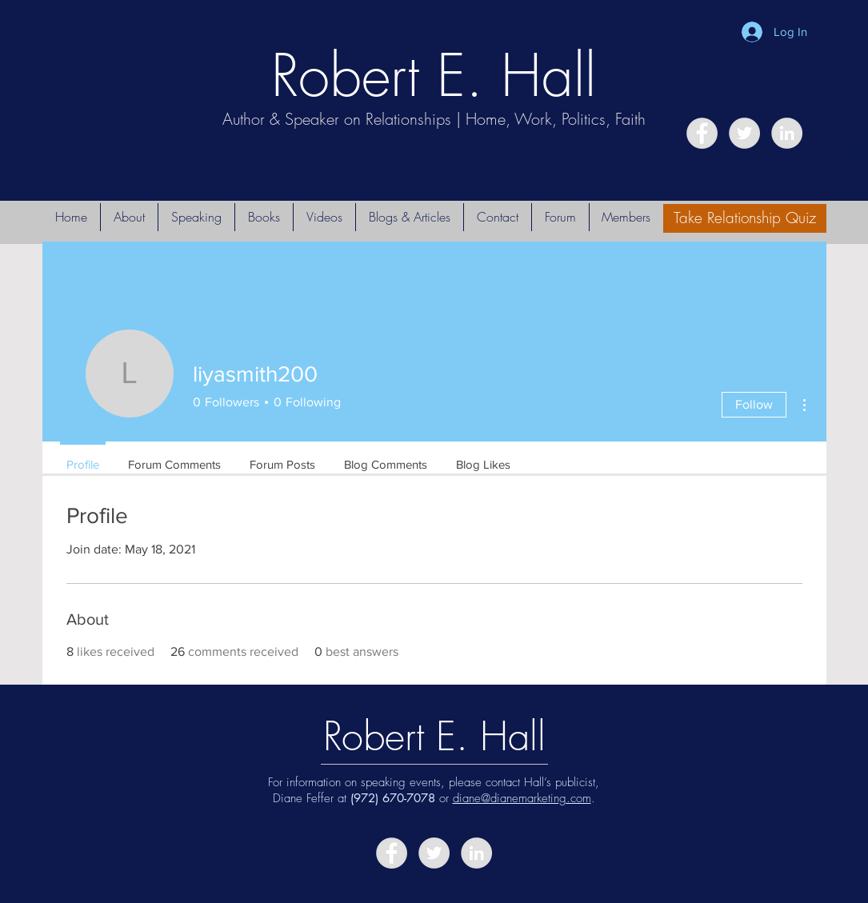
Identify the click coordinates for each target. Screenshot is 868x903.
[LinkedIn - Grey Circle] (786, 133)
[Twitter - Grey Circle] (744, 133)
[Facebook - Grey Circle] (702, 133)
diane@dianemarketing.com (522, 798)
